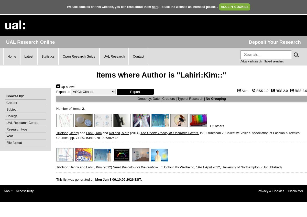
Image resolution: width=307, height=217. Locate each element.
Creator (11, 103)
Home (11, 56)
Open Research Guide (79, 56)
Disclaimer (295, 191)
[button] (135, 92)
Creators (168, 99)
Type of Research (190, 99)
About (8, 191)
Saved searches (274, 61)
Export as (63, 92)
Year (9, 136)
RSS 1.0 (259, 91)
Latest (28, 56)
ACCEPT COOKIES (234, 7)
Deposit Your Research (275, 42)
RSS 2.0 (278, 91)
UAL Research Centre (22, 123)
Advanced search (250, 61)
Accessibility (25, 191)
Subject (11, 109)
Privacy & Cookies (271, 191)
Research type (17, 129)
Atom (242, 91)
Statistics (47, 56)
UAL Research (114, 56)
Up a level (65, 87)
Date (156, 99)
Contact (138, 56)
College (11, 116)
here (155, 7)
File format (14, 143)
